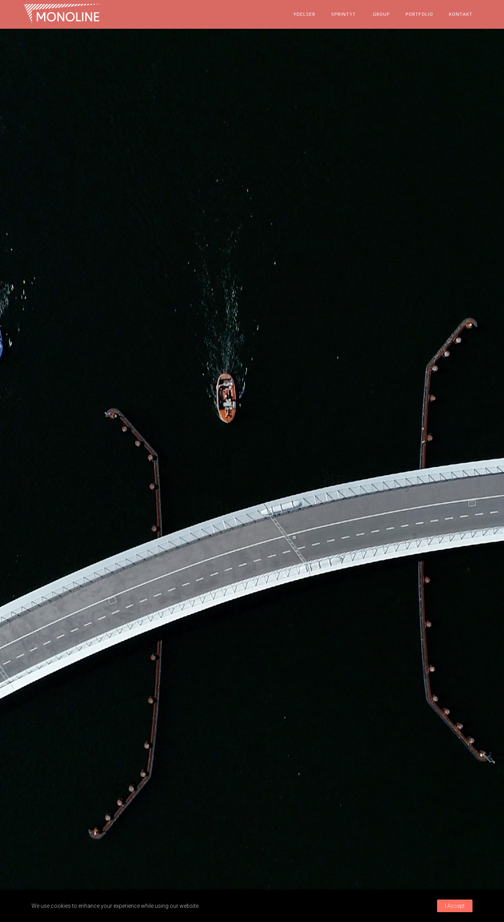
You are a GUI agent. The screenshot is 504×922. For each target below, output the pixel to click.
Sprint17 (343, 14)
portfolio (419, 14)
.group (380, 14)
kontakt (460, 14)
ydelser (304, 14)
